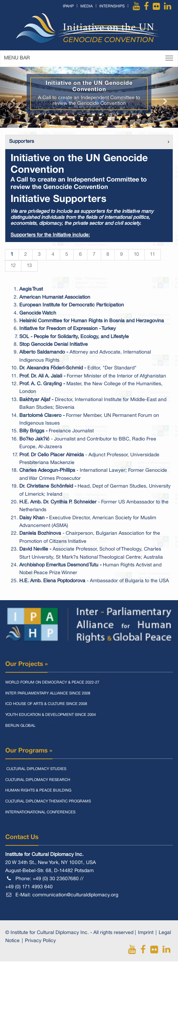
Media (86, 6)
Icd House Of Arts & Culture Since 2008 (46, 704)
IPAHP (68, 6)
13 (29, 265)
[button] (13, 97)
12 (13, 265)
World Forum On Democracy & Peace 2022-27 (52, 682)
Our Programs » (28, 751)
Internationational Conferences (40, 812)
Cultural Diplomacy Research (37, 780)
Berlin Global (20, 726)
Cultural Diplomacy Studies (35, 769)
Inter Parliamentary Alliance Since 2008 (47, 693)
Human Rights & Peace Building (38, 790)
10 (136, 254)
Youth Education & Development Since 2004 (50, 715)
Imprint (145, 932)
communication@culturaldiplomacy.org (75, 895)
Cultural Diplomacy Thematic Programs (48, 801)
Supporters (21, 141)
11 (152, 254)
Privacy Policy (40, 941)
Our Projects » (26, 664)
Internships (112, 6)
